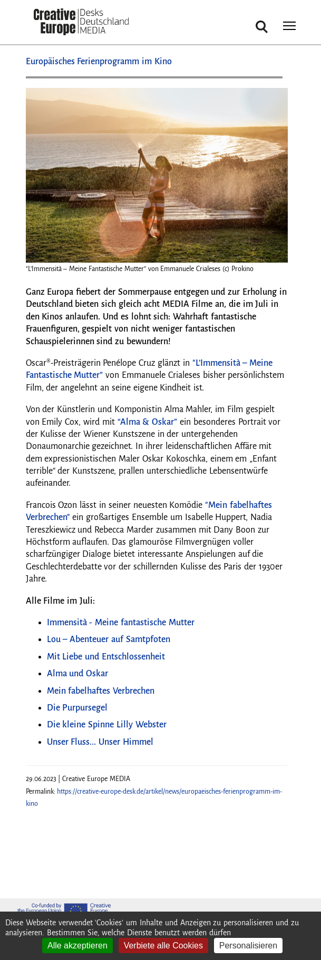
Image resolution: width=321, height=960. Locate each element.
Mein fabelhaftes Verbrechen (101, 691)
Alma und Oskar (78, 673)
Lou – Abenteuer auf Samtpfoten (108, 639)
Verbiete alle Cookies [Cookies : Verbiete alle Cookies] (163, 945)
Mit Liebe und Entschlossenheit (106, 657)
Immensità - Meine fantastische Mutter (120, 622)
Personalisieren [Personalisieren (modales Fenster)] (248, 945)
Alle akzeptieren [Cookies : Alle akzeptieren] (77, 945)
